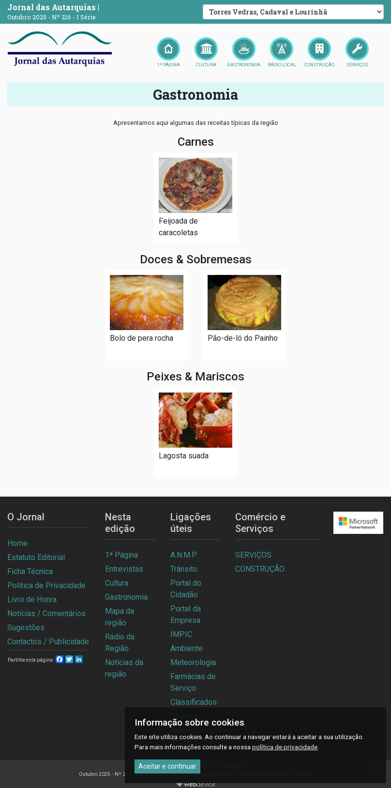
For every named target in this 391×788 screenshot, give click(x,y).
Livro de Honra (32, 599)
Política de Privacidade (46, 585)
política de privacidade (284, 747)
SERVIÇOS (253, 555)
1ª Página (121, 555)
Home (17, 543)
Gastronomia (126, 597)
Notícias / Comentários (46, 613)
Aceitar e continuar (167, 766)
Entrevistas (124, 569)
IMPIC (181, 634)
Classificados (193, 702)
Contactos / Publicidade (48, 641)
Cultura (116, 583)
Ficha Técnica (30, 571)
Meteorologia (193, 662)
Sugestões (26, 627)
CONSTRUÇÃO (260, 569)
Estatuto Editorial (36, 557)
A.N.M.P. (183, 555)
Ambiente (186, 648)
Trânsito (183, 569)
